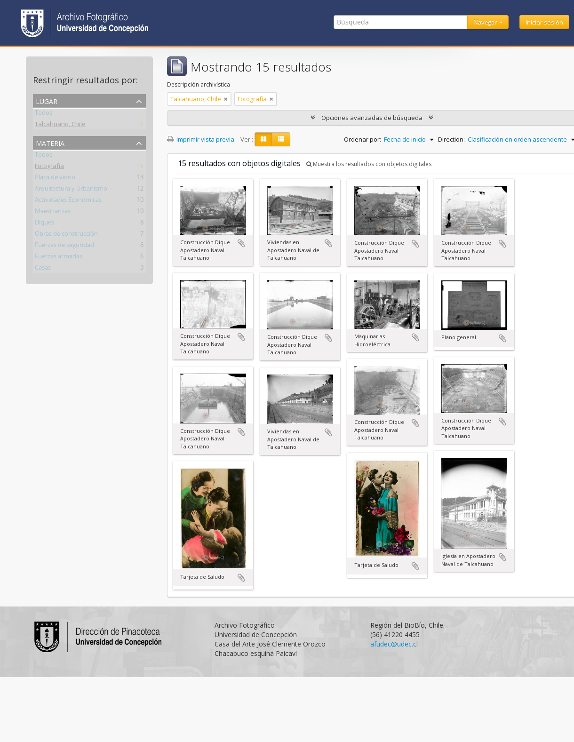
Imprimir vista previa (200, 139)
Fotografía (49, 167)
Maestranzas (53, 212)
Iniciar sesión (544, 22)
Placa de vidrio (55, 179)
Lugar (46, 100)
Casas (43, 269)
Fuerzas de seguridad (64, 246)
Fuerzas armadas (58, 258)
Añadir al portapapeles (241, 243)
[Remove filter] (226, 99)
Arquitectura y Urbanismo (71, 190)
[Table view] (281, 139)
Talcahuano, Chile (60, 125)
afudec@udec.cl (394, 643)
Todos (43, 114)
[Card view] (263, 139)
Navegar (485, 22)
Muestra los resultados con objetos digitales (368, 164)
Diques (44, 224)
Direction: (451, 139)
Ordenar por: (362, 139)
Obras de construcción (66, 235)
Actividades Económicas (68, 201)
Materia (50, 142)
